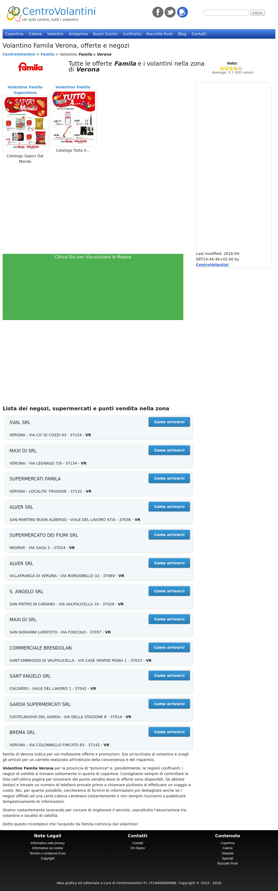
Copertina (14, 34)
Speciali (227, 858)
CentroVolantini (59, 11)
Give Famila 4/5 (236, 68)
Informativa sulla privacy (48, 843)
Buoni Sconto (105, 34)
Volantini (55, 34)
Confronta (132, 34)
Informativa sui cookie (47, 848)
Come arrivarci (169, 422)
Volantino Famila (73, 87)
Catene (35, 34)
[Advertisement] (95, 209)
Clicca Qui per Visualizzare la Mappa (93, 256)
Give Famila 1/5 (222, 68)
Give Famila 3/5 (231, 68)
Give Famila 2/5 (227, 68)
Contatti (199, 34)
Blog (182, 34)
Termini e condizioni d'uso (48, 853)
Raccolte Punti (160, 34)
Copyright (47, 858)
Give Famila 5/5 (240, 68)
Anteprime (78, 34)
